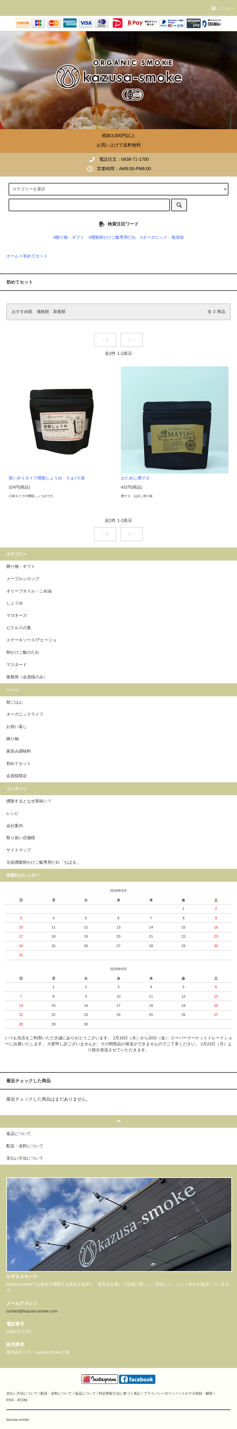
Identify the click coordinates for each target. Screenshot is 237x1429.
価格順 (43, 311)
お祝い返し (16, 726)
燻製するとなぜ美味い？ (29, 801)
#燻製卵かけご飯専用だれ (112, 237)
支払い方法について (22, 1393)
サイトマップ (18, 850)
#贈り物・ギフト (68, 237)
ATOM (22, 1400)
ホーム (12, 256)
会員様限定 (16, 776)
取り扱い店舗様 (20, 838)
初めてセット (35, 256)
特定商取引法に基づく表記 (119, 1393)
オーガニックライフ (24, 714)
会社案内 (14, 826)
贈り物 (12, 739)
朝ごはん (14, 702)
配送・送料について (56, 1393)
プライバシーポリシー (161, 1393)
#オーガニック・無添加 (162, 237)
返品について (85, 1393)
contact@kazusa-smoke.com (32, 1311)
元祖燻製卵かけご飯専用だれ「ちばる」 (43, 862)
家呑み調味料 (18, 751)
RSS (10, 1400)
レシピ (12, 813)
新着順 (59, 311)
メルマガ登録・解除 (197, 1393)
